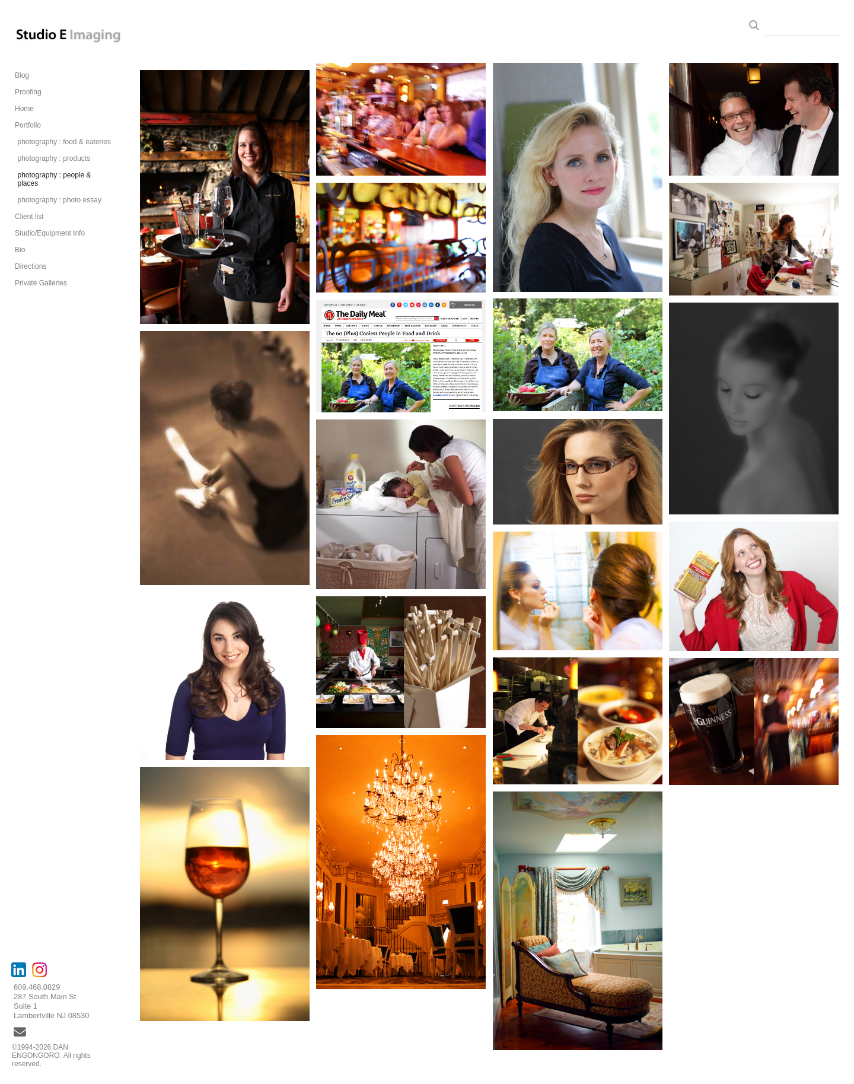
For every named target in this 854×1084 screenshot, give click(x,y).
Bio (20, 250)
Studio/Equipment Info (50, 233)
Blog (22, 75)
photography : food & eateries (63, 142)
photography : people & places (54, 179)
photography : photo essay (59, 200)
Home (24, 108)
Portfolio (28, 125)
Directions (30, 266)
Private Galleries (41, 283)
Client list (29, 216)
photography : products (53, 158)
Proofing (28, 92)
